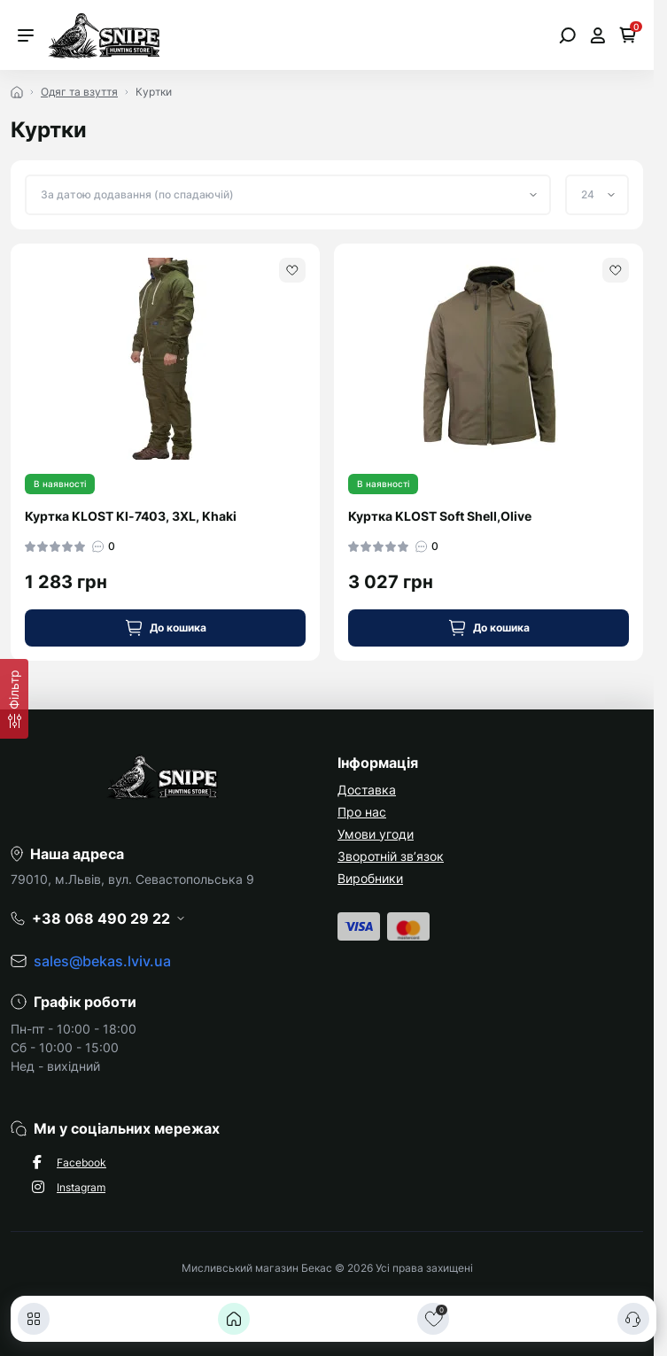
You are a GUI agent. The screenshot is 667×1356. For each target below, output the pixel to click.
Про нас (361, 811)
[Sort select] (288, 194)
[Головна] (234, 1319)
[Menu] (26, 35)
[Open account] (597, 35)
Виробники (370, 878)
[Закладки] (433, 1319)
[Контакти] (633, 1319)
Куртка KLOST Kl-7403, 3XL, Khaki (131, 515)
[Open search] (567, 35)
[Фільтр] (14, 699)
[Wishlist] (292, 270)
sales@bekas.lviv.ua (102, 961)
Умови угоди (375, 833)
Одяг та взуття (79, 91)
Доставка (366, 789)
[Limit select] (597, 194)
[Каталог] (34, 1319)
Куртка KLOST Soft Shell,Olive (439, 515)
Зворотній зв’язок (390, 856)
